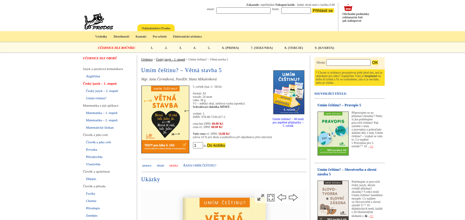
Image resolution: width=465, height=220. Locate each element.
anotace (147, 165)
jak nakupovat (352, 20)
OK (375, 62)
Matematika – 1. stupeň (102, 113)
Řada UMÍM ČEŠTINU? (199, 165)
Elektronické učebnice (187, 36)
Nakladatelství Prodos (156, 28)
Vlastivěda (93, 164)
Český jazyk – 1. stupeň (100, 83)
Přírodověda (94, 157)
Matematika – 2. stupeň (102, 120)
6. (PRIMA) (230, 48)
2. (166, 48)
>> (371, 146)
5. (209, 48)
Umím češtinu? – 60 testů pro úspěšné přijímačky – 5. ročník (287, 122)
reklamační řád (353, 17)
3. (180, 48)
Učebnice (147, 59)
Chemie (91, 201)
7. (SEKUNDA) (262, 48)
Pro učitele (160, 36)
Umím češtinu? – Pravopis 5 (339, 105)
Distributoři (121, 36)
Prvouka (91, 149)
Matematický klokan (100, 127)
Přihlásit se (323, 10)
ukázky (173, 165)
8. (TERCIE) (294, 48)
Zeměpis (92, 215)
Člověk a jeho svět (98, 142)
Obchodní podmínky (356, 14)
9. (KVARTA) (324, 48)
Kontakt (141, 36)
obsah (160, 165)
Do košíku (216, 145)
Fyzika (90, 193)
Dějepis (91, 179)
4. (195, 48)
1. (152, 48)
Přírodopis (93, 208)
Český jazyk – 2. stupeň (102, 91)
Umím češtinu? (96, 98)
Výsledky (101, 36)
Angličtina (93, 76)
